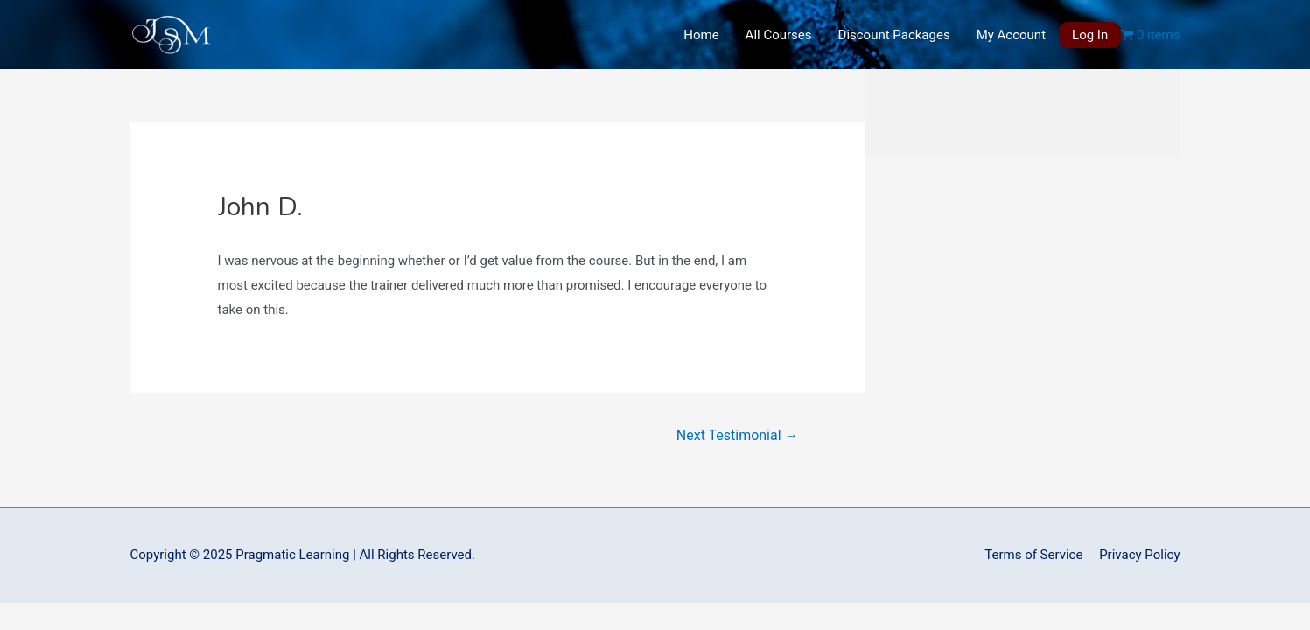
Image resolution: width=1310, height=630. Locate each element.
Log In (1090, 35)
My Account (1011, 35)
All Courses (779, 35)
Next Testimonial (737, 435)
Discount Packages (894, 35)
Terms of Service (1033, 555)
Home (700, 35)
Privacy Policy (1139, 555)
